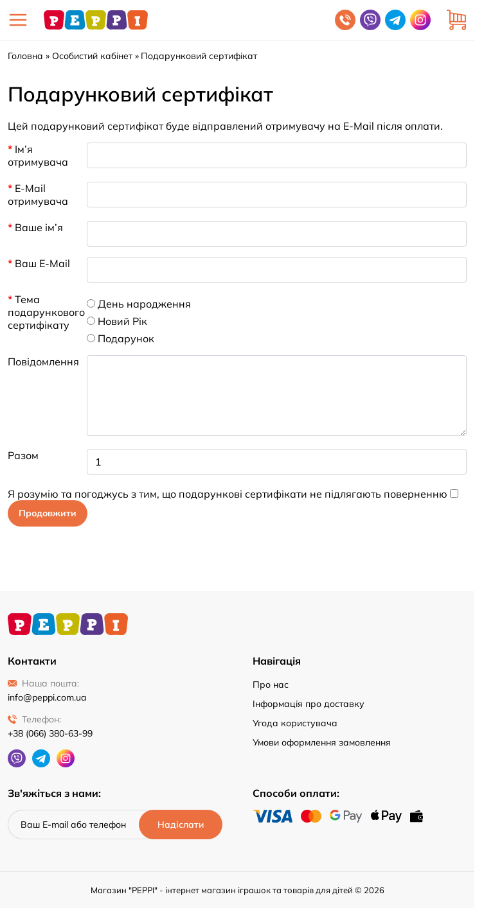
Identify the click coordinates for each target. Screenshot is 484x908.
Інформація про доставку (308, 704)
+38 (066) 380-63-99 (50, 733)
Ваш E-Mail (42, 263)
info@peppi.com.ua (47, 697)
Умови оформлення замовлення (322, 742)
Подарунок (120, 338)
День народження (139, 303)
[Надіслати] (180, 824)
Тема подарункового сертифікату (43, 312)
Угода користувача (295, 723)
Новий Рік (117, 321)
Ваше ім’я (39, 227)
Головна (25, 56)
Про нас (271, 684)
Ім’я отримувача (38, 155)
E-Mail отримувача (38, 194)
